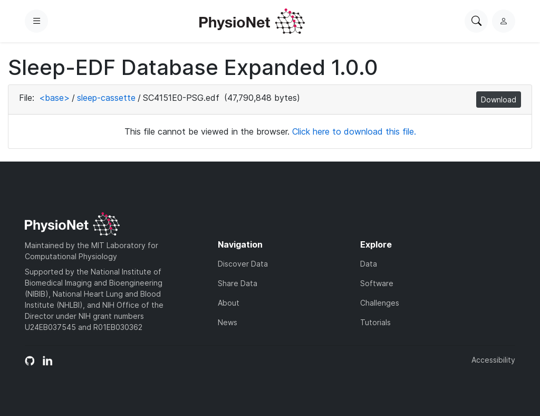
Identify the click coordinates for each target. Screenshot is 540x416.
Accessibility (493, 359)
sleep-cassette (106, 97)
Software (376, 283)
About (228, 302)
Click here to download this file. (354, 131)
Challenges (379, 302)
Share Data (237, 283)
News (227, 322)
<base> (54, 97)
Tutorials (375, 322)
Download (498, 99)
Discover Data (243, 263)
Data (368, 263)
